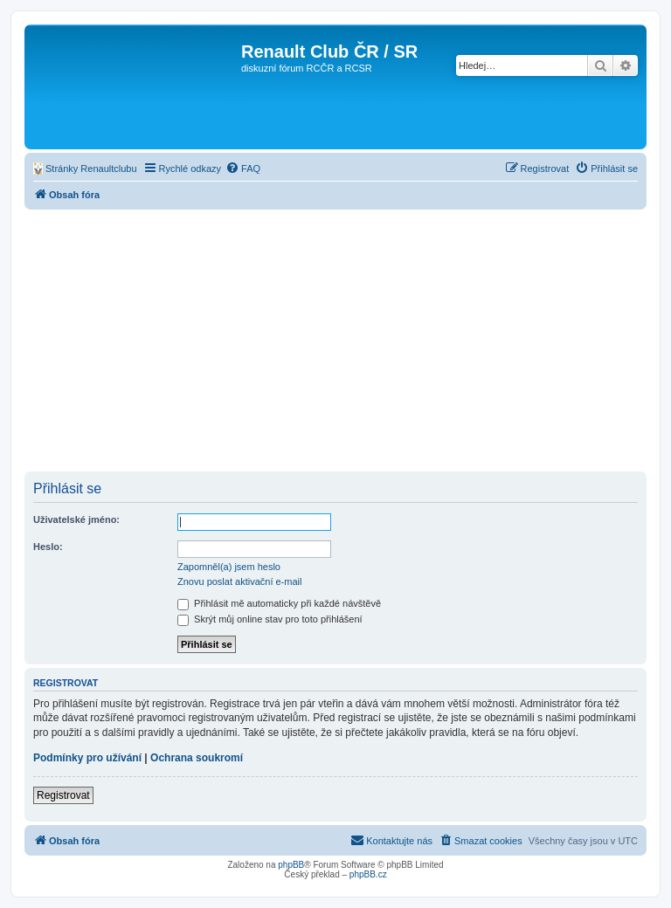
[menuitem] (85, 168)
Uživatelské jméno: (76, 519)
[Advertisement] (335, 340)
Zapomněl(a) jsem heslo (228, 566)
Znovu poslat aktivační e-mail (239, 581)
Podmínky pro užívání (87, 758)
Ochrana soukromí (196, 758)
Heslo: (48, 546)
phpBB (291, 865)
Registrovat (63, 795)
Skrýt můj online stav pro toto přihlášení (270, 619)
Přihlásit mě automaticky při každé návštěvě (279, 603)
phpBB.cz (368, 874)
